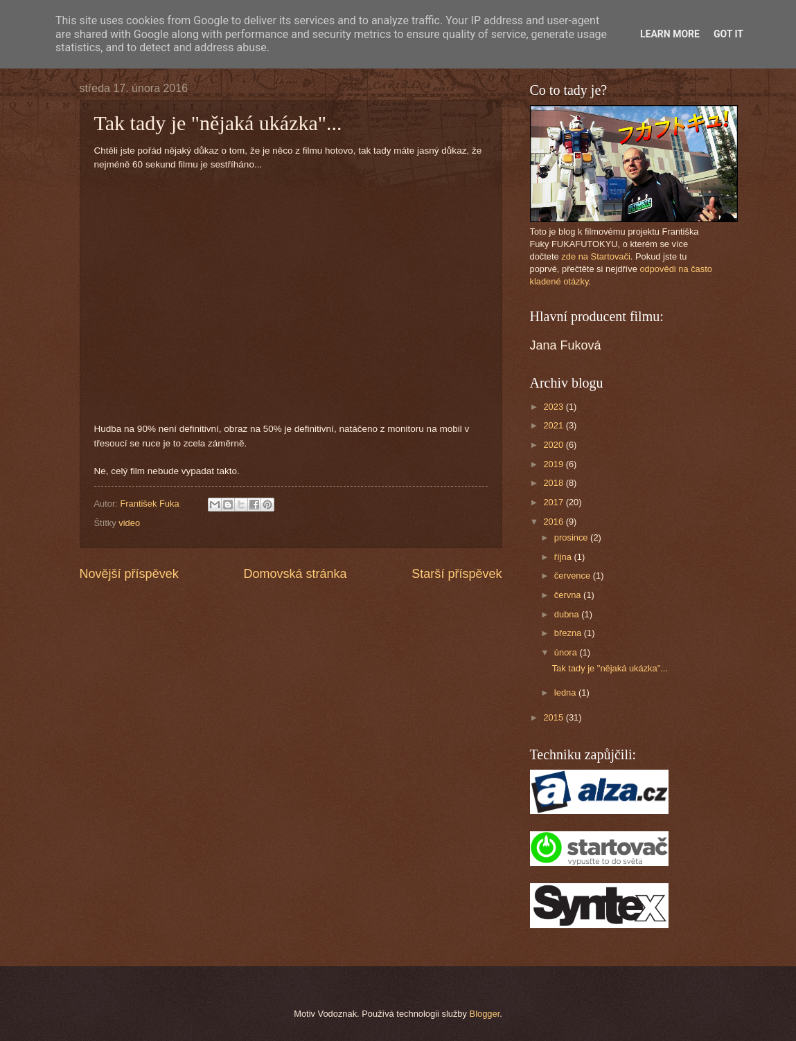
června (568, 595)
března (569, 633)
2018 (554, 483)
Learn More (670, 33)
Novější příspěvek (129, 574)
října (564, 557)
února (567, 652)
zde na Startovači (595, 256)
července (573, 575)
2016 (554, 521)
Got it (728, 33)
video (129, 523)
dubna (567, 614)
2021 (554, 425)
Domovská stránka (294, 574)
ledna (566, 692)
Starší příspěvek (457, 574)
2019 (554, 464)
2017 (554, 502)
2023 (554, 406)
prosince (572, 537)
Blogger (485, 1013)
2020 (554, 445)
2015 (554, 717)
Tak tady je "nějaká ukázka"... (610, 668)
